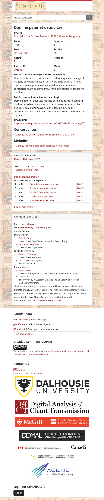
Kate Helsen (25, 270)
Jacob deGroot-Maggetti (30, 260)
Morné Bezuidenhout (29, 244)
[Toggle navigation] (85, 6)
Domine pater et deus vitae (41, 196)
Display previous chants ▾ (26, 176)
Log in (18, 492)
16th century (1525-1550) (32, 227)
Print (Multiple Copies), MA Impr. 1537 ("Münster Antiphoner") (48, 36)
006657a (81, 188)
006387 (80, 192)
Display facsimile (27, 169)
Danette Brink (26, 238)
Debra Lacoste (26, 276)
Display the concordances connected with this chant (45, 134)
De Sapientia (21, 53)
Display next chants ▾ (24, 206)
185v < (33, 166)
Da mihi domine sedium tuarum (43, 188)
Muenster (32, 224)
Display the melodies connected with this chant (42, 145)
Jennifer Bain (20, 324)
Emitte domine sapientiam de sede (44, 184)
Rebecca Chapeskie (28, 254)
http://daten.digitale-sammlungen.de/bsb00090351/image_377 (49, 123)
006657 (80, 184)
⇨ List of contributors (23, 333)
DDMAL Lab (19, 329)
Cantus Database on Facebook (28, 373)
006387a (81, 196)
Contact (19, 370)
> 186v (41, 166)
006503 (18, 69)
